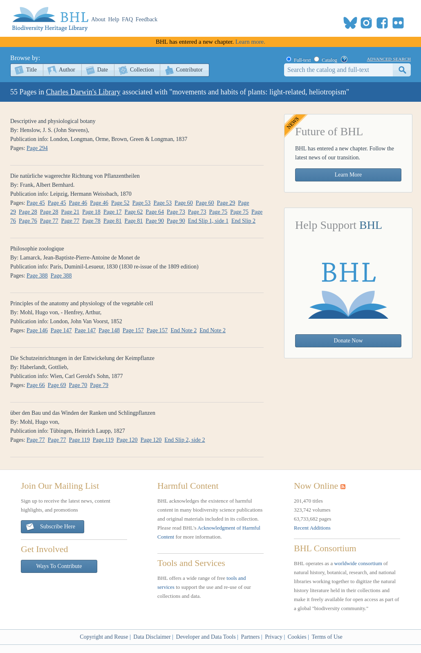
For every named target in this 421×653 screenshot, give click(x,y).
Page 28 (28, 212)
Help (113, 19)
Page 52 (120, 203)
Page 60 (184, 203)
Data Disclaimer (151, 637)
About (98, 19)
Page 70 (78, 385)
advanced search (389, 58)
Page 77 (49, 221)
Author (67, 70)
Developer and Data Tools (206, 637)
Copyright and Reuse (104, 637)
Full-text (302, 60)
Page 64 (155, 212)
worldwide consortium (358, 563)
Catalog (329, 60)
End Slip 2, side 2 (184, 440)
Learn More (348, 175)
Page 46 (78, 203)
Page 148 (109, 330)
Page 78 (91, 221)
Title (31, 70)
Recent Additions (312, 528)
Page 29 (226, 203)
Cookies (297, 637)
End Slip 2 (243, 221)
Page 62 (134, 212)
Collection (142, 70)
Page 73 (176, 212)
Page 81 (112, 221)
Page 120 (127, 440)
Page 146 (37, 330)
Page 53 (141, 203)
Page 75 (218, 212)
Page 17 (112, 212)
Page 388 (37, 276)
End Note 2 (183, 330)
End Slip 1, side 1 (208, 221)
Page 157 (133, 330)
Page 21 (70, 212)
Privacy (273, 637)
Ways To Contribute (59, 566)
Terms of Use (326, 637)
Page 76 (28, 221)
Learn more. (250, 41)
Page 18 (91, 212)
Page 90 (155, 221)
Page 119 (79, 440)
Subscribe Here (50, 527)
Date (102, 70)
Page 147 (61, 330)
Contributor (189, 70)
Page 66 (36, 385)
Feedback (147, 19)
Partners (250, 637)
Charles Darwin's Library (83, 92)
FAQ (127, 19)
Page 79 (99, 385)
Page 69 (57, 385)
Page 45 (36, 203)
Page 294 (37, 148)
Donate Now (348, 341)
